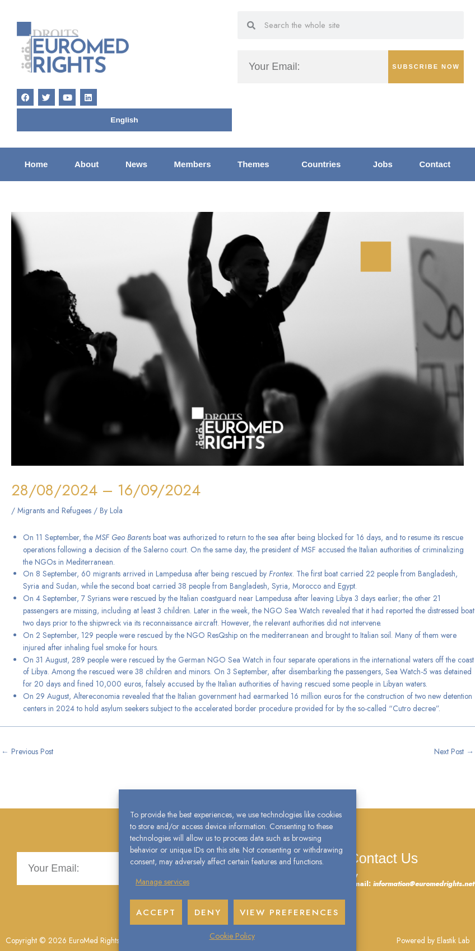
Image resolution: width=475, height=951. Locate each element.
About (86, 164)
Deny (207, 912)
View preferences (289, 912)
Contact (434, 164)
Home (36, 164)
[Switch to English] (124, 120)
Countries (323, 164)
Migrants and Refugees (54, 510)
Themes (256, 164)
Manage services (162, 881)
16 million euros (316, 696)
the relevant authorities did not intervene (316, 622)
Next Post (454, 751)
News (136, 164)
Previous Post (27, 751)
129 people (99, 635)
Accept (156, 912)
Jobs (383, 164)
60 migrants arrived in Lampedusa (136, 573)
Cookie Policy (232, 935)
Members (192, 164)
